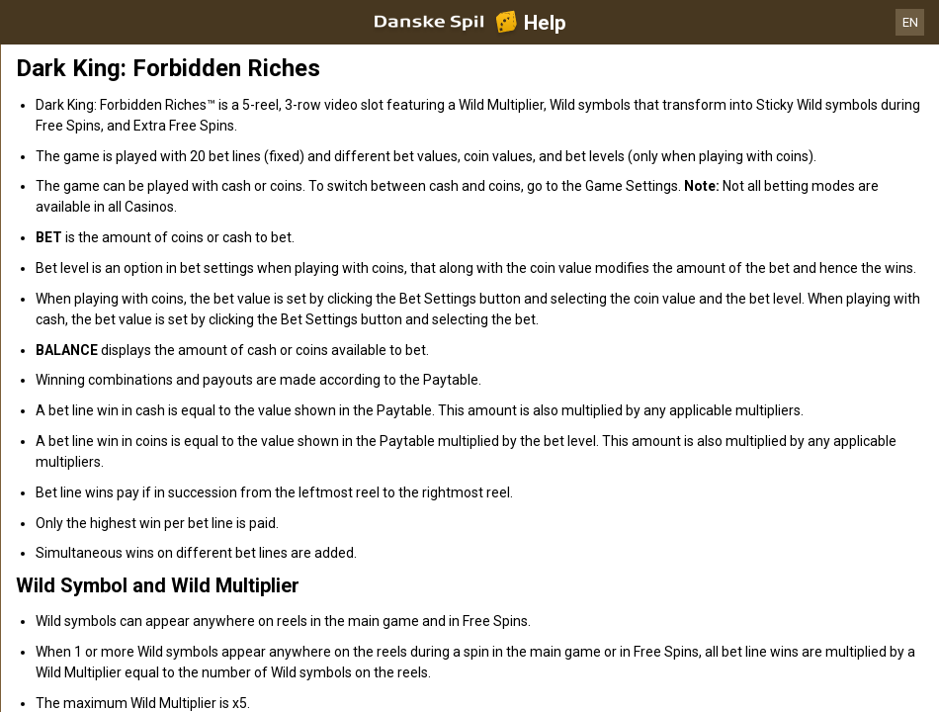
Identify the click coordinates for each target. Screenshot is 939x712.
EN (910, 22)
